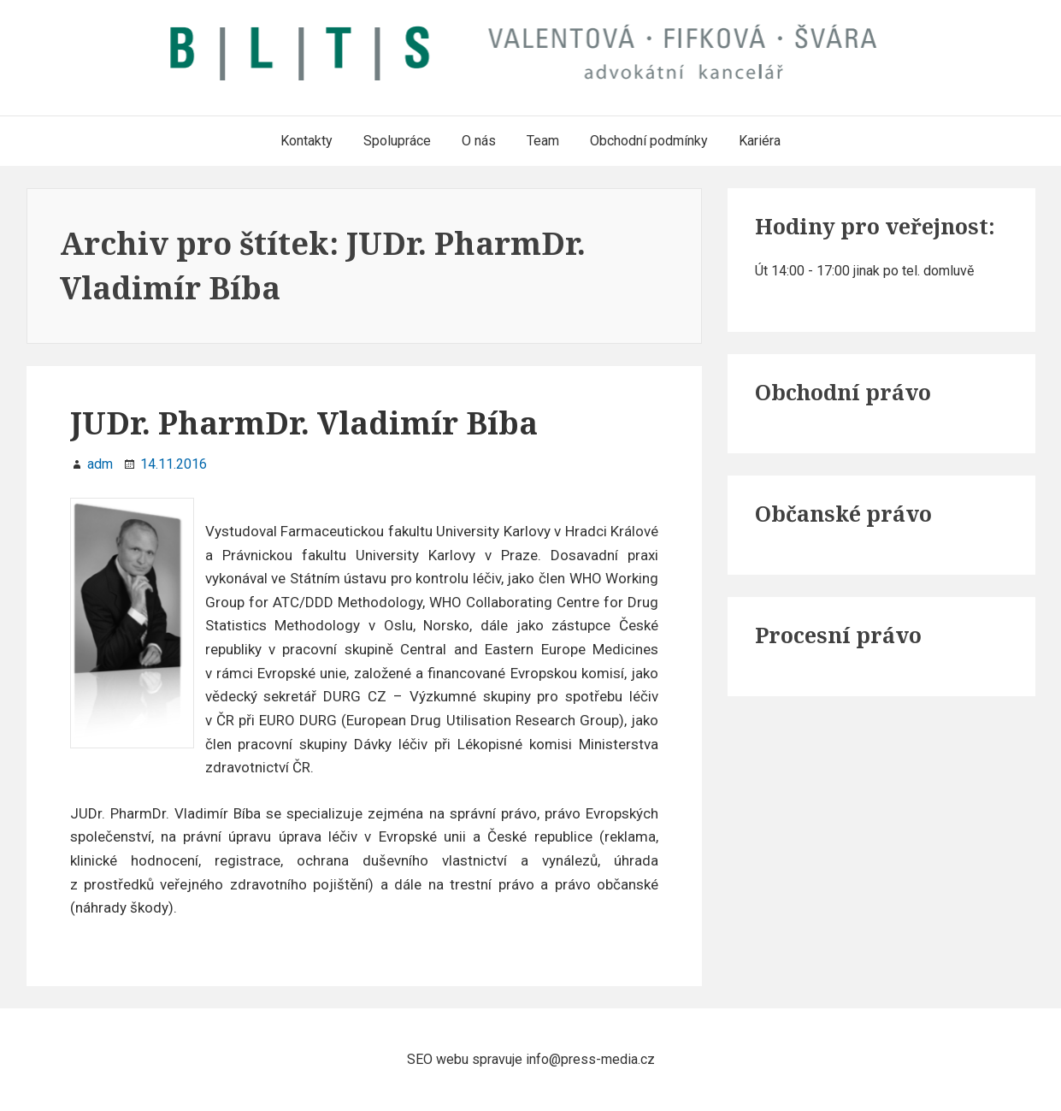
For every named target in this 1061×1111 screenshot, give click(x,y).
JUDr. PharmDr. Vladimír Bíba (304, 423)
